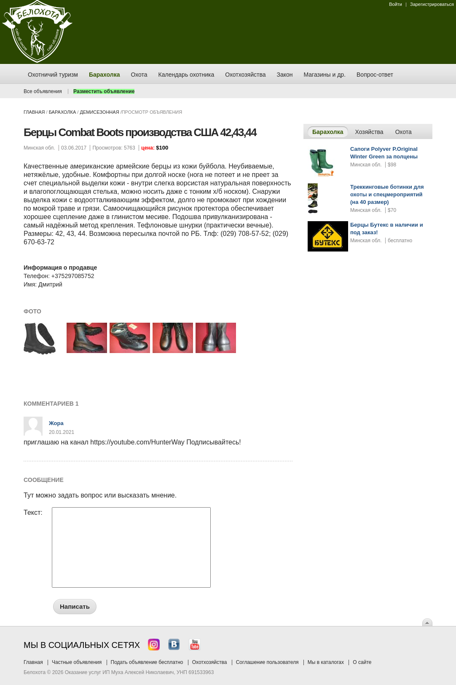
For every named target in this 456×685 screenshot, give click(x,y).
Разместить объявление (103, 91)
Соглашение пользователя (267, 662)
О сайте (362, 662)
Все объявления (43, 91)
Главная (34, 112)
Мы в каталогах (326, 662)
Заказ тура (6, 128)
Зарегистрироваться (432, 4)
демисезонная (99, 112)
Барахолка (62, 112)
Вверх (427, 622)
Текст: (33, 512)
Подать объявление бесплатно (147, 662)
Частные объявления (77, 662)
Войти (395, 4)
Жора (56, 423)
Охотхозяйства (209, 662)
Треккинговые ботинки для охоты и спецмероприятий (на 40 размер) (387, 194)
